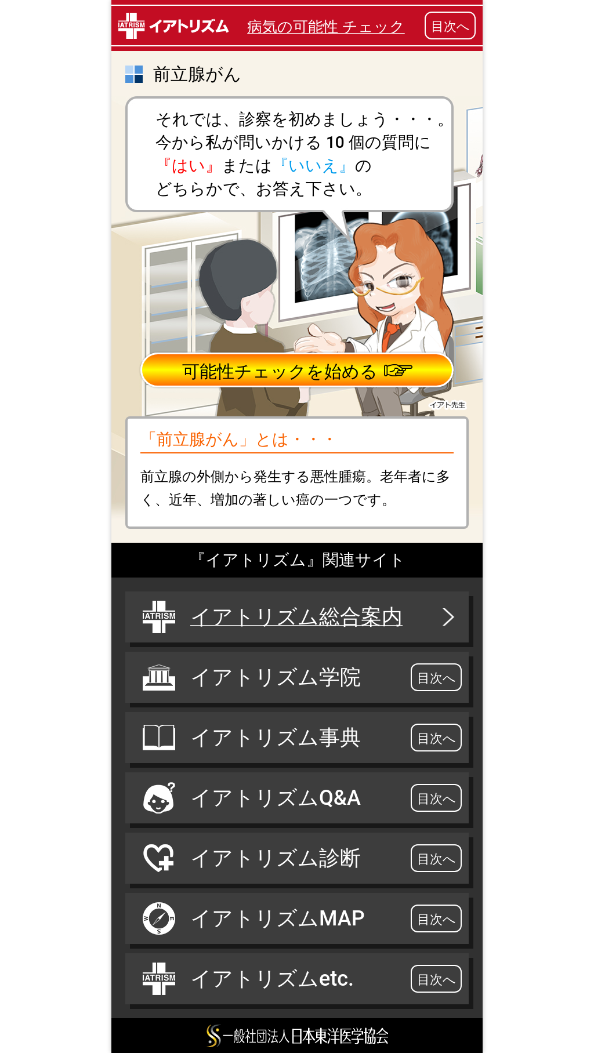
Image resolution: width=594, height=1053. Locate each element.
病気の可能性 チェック (325, 26)
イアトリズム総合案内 (300, 617)
